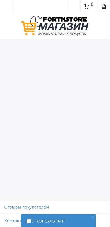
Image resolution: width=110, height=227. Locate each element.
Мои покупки (103, 7)
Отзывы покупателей (26, 207)
